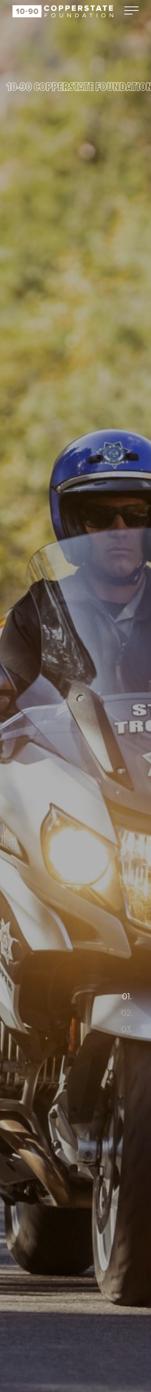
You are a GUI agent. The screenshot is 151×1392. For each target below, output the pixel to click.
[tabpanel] (75, 696)
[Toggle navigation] (131, 11)
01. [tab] (127, 996)
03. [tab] (126, 1029)
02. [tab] (126, 1013)
